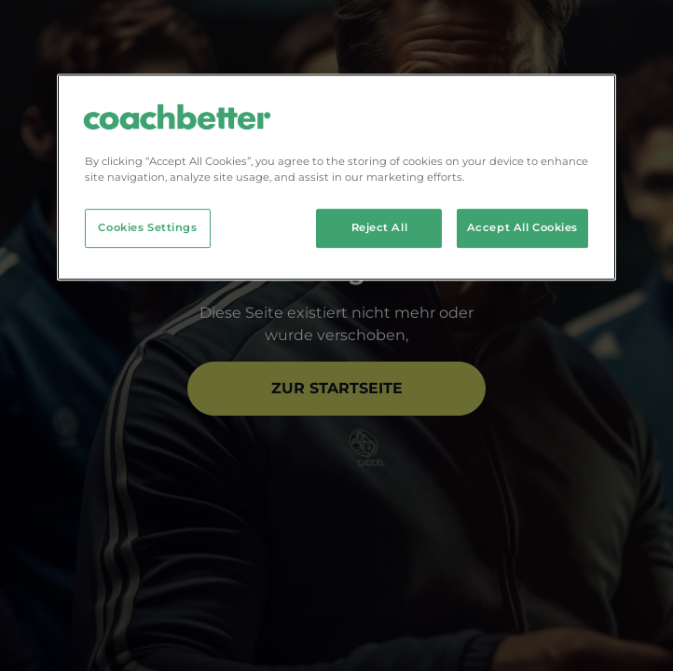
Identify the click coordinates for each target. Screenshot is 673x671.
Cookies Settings (147, 227)
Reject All (379, 227)
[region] (336, 177)
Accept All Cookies (522, 227)
